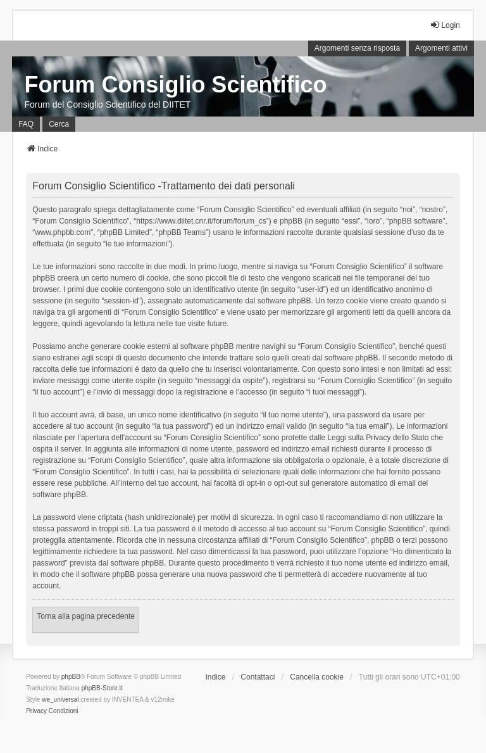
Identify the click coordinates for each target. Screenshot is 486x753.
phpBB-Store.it (102, 688)
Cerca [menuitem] (59, 124)
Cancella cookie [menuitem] (317, 677)
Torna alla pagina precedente (86, 616)
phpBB (70, 676)
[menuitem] (36, 711)
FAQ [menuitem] (26, 124)
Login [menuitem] (444, 25)
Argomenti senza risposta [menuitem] (357, 48)
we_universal (60, 699)
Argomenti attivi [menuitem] (441, 48)
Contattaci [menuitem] (257, 677)
